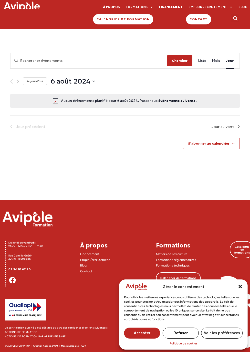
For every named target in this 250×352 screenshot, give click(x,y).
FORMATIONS (139, 7)
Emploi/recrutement (95, 260)
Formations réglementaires (176, 260)
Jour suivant (225, 126)
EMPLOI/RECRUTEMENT (210, 7)
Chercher (180, 60)
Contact (86, 271)
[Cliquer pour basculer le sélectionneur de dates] (73, 81)
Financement (89, 254)
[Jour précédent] (11, 81)
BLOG (243, 7)
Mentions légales (70, 345)
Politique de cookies (183, 343)
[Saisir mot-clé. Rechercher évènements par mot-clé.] (88, 60)
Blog (83, 265)
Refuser (181, 333)
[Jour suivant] (18, 81)
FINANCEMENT (171, 7)
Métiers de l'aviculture (171, 254)
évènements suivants (177, 100)
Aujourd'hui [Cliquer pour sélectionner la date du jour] (35, 81)
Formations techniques (173, 265)
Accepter (142, 333)
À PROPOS (111, 7)
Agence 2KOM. (50, 345)
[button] (240, 286)
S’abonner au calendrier (208, 143)
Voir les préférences (222, 333)
